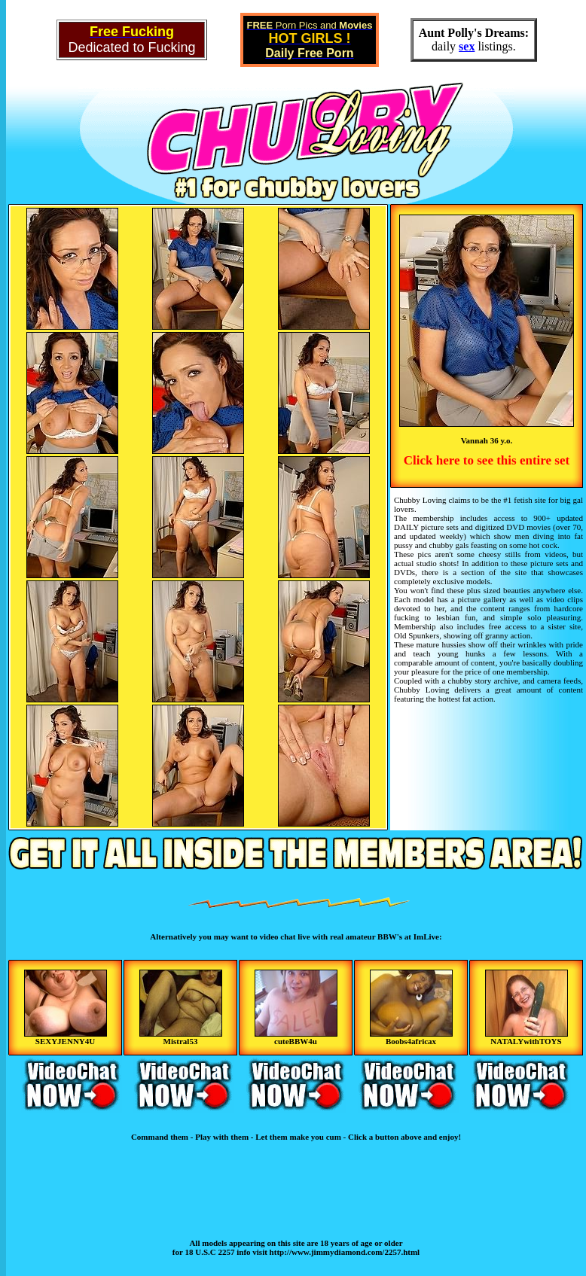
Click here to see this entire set (486, 460)
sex (467, 46)
